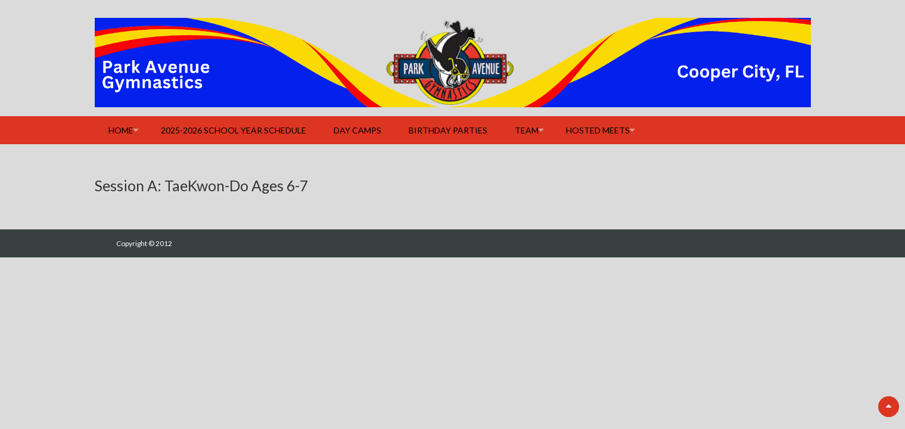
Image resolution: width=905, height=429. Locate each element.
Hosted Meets (598, 130)
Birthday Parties (448, 130)
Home (120, 130)
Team (527, 130)
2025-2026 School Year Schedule (233, 130)
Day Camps (357, 130)
